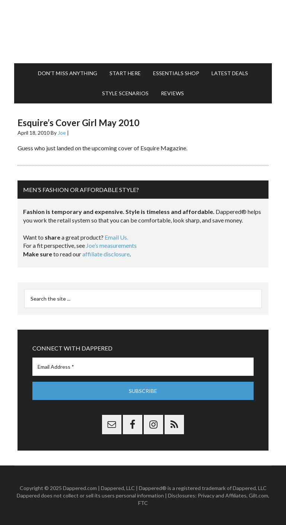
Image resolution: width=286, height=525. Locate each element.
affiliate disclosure (106, 253)
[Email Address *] (142, 367)
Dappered (142, 31)
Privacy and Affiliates (222, 495)
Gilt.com (258, 495)
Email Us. (116, 237)
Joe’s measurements (111, 245)
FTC (143, 503)
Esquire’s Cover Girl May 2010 (78, 122)
